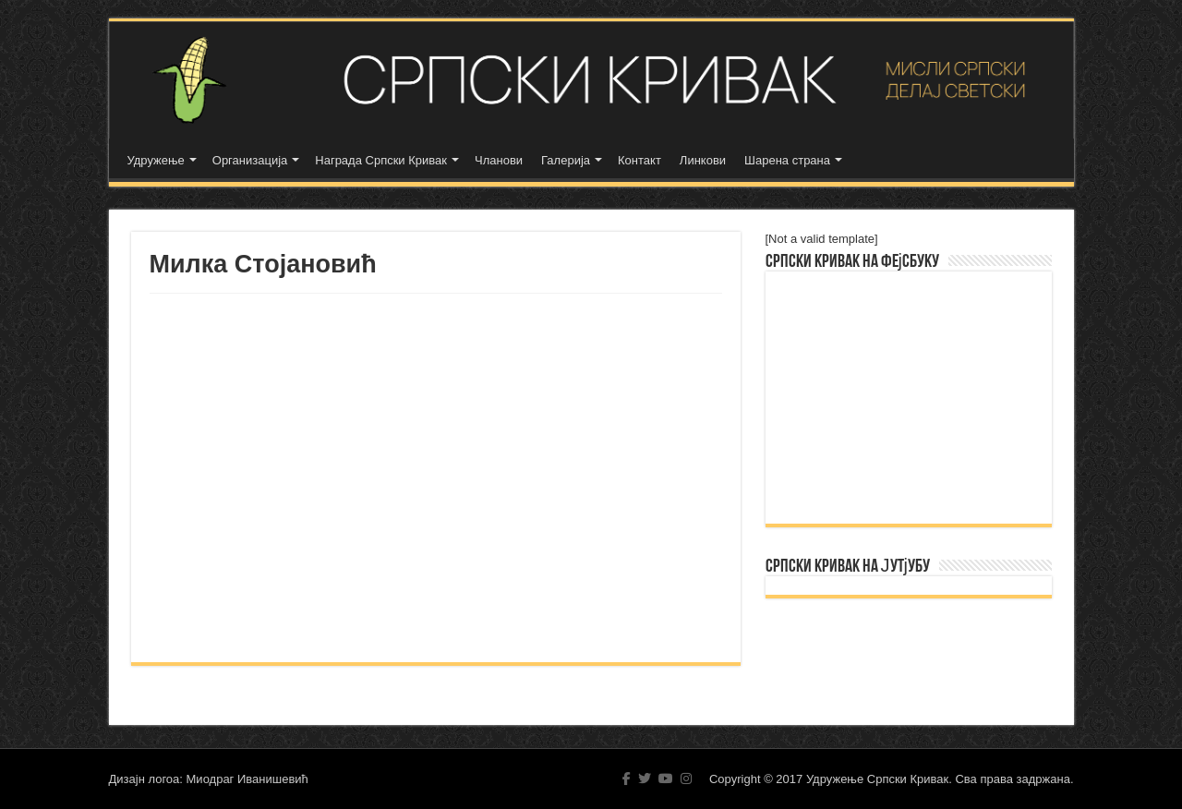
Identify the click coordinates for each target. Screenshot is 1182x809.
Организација (250, 160)
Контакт (639, 160)
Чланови (499, 160)
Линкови (703, 160)
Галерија (565, 160)
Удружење (156, 160)
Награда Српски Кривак (381, 160)
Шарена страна (787, 160)
